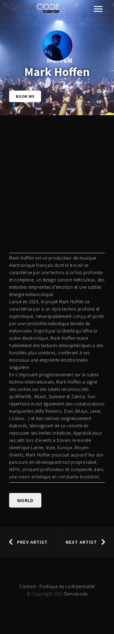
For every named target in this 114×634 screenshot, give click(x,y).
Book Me (25, 96)
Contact (27, 586)
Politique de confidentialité (67, 586)
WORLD (25, 500)
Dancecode (76, 594)
